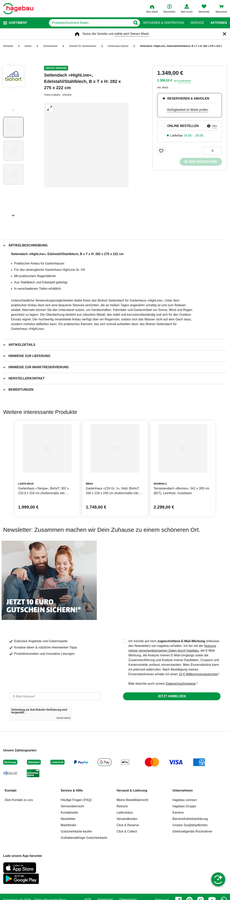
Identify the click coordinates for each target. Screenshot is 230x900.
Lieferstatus (125, 812)
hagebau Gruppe (184, 806)
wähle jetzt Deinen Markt (131, 33)
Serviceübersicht (72, 806)
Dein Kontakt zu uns (19, 800)
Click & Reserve (128, 825)
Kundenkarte (184, 81)
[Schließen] (224, 33)
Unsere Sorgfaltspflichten (190, 825)
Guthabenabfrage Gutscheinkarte (84, 837)
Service (197, 22)
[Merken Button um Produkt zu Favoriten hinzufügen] (161, 151)
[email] (55, 696)
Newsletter (68, 818)
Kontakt (11, 790)
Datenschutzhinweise (181, 683)
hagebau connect (185, 800)
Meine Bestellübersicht (132, 800)
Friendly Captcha (63, 718)
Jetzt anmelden (172, 696)
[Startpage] (18, 8)
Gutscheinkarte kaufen (76, 831)
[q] (90, 23)
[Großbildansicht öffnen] (86, 145)
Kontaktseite (69, 812)
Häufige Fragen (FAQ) (76, 800)
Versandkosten (127, 818)
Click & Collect (127, 831)
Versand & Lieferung (132, 790)
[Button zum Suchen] (135, 23)
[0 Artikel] (212, 151)
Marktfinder (68, 825)
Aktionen (218, 22)
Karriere (178, 812)
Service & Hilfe (72, 790)
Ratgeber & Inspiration (163, 22)
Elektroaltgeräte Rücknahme (192, 831)
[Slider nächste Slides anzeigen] (13, 214)
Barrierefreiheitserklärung (190, 818)
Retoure (122, 806)
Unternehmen (183, 790)
